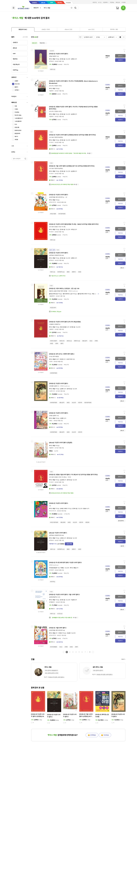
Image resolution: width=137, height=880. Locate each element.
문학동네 (51, 61)
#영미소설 (52, 69)
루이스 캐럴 (52, 59)
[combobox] (36, 8)
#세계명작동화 (53, 373)
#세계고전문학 (53, 341)
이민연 (61, 359)
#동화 (68, 272)
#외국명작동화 (61, 213)
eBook (43, 2)
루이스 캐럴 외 (53, 359)
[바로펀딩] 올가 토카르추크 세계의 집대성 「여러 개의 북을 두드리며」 (69, 153)
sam (51, 2)
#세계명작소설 (60, 272)
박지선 (72, 229)
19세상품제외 (18, 121)
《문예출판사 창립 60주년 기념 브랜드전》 (62, 617)
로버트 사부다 (63, 508)
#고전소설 (59, 613)
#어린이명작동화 (54, 522)
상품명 (16, 81)
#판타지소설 (77, 341)
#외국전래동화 (53, 647)
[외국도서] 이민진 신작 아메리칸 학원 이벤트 (62, 184)
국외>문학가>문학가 (98, 670)
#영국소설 (69, 341)
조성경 (68, 633)
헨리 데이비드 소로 (67, 294)
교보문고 (34, 2)
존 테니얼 (62, 59)
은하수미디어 (52, 202)
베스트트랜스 (63, 327)
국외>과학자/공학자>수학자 (51, 673)
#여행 (96, 341)
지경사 (51, 361)
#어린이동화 (53, 213)
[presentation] (23, 29)
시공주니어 (52, 391)
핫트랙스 (59, 2)
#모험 (79, 272)
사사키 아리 (69, 359)
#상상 (91, 341)
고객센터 (123, 2)
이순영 (72, 600)
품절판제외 (17, 133)
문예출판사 (52, 602)
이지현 (60, 633)
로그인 (99, 2)
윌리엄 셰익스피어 (82, 294)
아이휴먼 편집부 (53, 568)
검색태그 (17, 90)
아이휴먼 (51, 570)
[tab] (22, 29)
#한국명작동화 (87, 402)
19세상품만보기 (19, 118)
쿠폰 (16, 106)
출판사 (16, 87)
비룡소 (51, 420)
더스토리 (51, 142)
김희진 (72, 59)
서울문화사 (52, 296)
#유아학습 (52, 581)
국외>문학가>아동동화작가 (51, 670)
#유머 (56, 343)
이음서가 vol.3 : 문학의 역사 (58, 276)
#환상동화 (63, 522)
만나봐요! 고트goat (56, 311)
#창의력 (80, 402)
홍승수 (85, 508)
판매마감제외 (18, 130)
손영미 (62, 389)
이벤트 (16, 109)
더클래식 (51, 91)
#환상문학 (84, 341)
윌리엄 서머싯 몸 (53, 294)
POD (16, 124)
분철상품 (17, 127)
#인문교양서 (53, 307)
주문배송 (112, 2)
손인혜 (72, 114)
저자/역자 (17, 84)
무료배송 (17, 112)
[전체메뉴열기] (13, 8)
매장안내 (118, 2)
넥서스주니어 (52, 511)
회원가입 (95, 2)
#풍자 (62, 343)
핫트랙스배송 (18, 115)
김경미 (62, 418)
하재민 (62, 568)
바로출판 (68, 2)
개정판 (16, 139)
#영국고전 (61, 341)
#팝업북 (87, 522)
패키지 (16, 136)
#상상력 (74, 402)
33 (89, 652)
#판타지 (74, 272)
